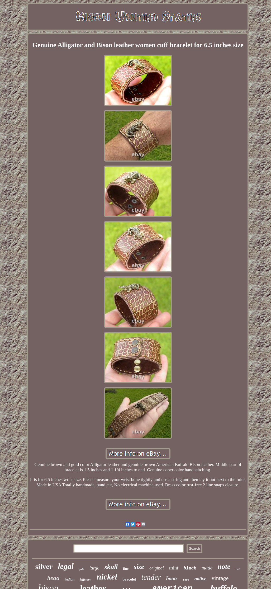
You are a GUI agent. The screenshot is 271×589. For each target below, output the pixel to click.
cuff (238, 569)
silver (44, 566)
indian (69, 579)
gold (81, 569)
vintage (220, 578)
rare (186, 579)
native (200, 578)
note (224, 567)
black (190, 568)
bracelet (129, 579)
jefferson (86, 579)
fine (126, 569)
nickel (107, 576)
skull (111, 567)
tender (151, 577)
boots (172, 578)
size (139, 567)
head (53, 577)
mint (173, 568)
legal (66, 566)
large (94, 568)
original (156, 568)
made (207, 568)
